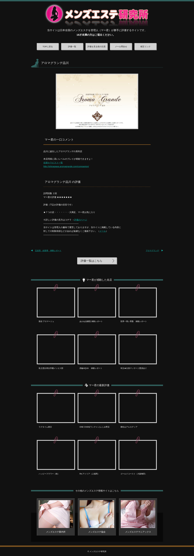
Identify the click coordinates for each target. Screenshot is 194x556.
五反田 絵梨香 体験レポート (48, 250)
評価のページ (80, 220)
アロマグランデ (152, 250)
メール (102, 231)
